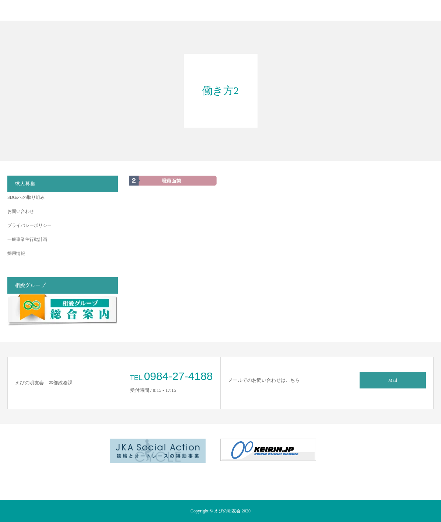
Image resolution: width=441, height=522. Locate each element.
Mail (393, 380)
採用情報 (16, 253)
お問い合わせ (20, 211)
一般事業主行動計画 (27, 239)
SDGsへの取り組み (26, 197)
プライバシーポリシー (29, 225)
